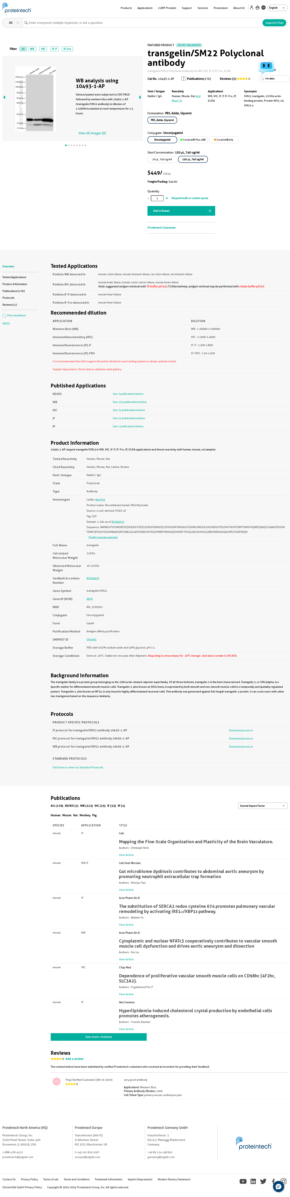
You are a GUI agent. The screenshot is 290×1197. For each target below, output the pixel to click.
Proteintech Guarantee (161, 227)
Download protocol (241, 730)
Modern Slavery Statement (174, 1179)
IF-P (54, 49)
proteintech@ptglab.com (17, 1157)
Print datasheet (14, 315)
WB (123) (86, 806)
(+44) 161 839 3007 (87, 1152)
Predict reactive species (103, 537)
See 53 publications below (129, 418)
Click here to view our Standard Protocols (78, 767)
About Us (238, 8)
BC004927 (117, 521)
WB (32, 49)
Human (56, 815)
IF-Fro (67, 49)
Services (203, 8)
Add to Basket (161, 210)
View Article (126, 854)
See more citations (98, 1037)
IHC (43, 49)
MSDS (6, 323)
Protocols (8, 297)
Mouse (66, 815)
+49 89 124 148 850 (159, 1152)
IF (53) (111, 806)
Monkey (85, 815)
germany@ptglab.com (161, 1157)
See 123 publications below (130, 401)
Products (126, 8)
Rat (75, 815)
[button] (278, 1186)
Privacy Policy (29, 1179)
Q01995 (91, 639)
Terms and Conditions (76, 1179)
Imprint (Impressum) (140, 1179)
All (23, 49)
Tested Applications (14, 277)
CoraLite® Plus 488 (193, 139)
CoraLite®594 (223, 139)
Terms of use (50, 1179)
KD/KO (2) (71, 806)
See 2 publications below (128, 393)
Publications (195, 79)
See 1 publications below (128, 426)
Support (187, 8)
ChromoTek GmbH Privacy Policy (22, 1187)
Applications (144, 8)
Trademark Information (108, 1179)
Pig (94, 815)
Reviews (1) (228, 79)
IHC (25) (100, 806)
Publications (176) (13, 291)
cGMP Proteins (167, 8)
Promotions (221, 8)
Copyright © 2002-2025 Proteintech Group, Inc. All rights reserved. (88, 1187)
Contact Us (8, 1179)
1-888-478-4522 (12, 1152)
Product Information (14, 284)
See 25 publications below (129, 410)
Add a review (74, 1059)
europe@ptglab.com (87, 1157)
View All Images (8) (92, 133)
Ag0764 (100, 499)
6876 (90, 598)
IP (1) (121, 806)
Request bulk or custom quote (189, 198)
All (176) (57, 806)
